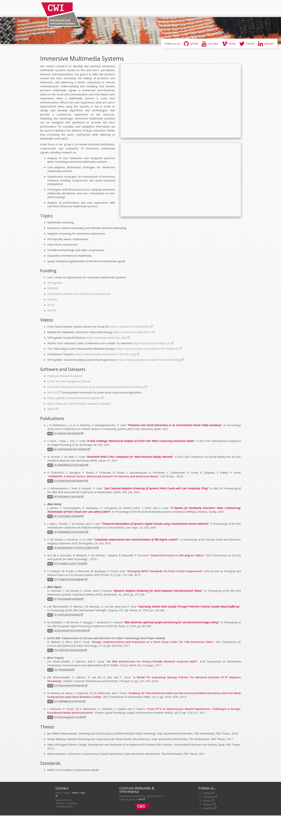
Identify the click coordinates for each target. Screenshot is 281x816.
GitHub (191, 43)
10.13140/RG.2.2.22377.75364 (70, 563)
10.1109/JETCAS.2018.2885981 (70, 579)
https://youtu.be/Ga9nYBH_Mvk (108, 337)
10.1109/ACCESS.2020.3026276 (71, 481)
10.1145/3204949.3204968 (68, 599)
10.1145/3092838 (64, 669)
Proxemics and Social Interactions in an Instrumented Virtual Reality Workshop (97, 387)
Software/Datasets (187, 8)
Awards (233, 8)
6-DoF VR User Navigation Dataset (69, 381)
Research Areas (126, 8)
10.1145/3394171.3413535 (68, 496)
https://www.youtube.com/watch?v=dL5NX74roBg (151, 359)
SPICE (51, 305)
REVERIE (52, 288)
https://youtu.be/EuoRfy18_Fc (153, 343)
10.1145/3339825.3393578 (68, 516)
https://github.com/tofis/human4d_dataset (75, 398)
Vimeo (229, 43)
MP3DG (53, 392)
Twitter (247, 43)
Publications (155, 8)
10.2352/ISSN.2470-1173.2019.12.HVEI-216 (76, 548)
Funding (216, 8)
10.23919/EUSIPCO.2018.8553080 (71, 630)
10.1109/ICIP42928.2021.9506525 (72, 449)
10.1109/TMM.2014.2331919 (69, 701)
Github (208, 793)
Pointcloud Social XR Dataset (65, 376)
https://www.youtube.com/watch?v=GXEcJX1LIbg (107, 354)
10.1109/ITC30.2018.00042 (68, 614)
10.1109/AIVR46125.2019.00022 (71, 532)
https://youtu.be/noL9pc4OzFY (134, 332)
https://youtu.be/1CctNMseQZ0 (131, 326)
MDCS (52, 409)
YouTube (210, 43)
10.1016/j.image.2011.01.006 (70, 717)
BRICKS (52, 310)
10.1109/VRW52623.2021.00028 (71, 465)
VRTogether (55, 282)
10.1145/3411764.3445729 (68, 433)
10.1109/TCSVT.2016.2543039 (70, 650)
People (102, 8)
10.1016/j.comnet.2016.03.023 (70, 685)
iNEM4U (52, 299)
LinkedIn (266, 43)
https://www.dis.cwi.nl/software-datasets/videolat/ (79, 403)
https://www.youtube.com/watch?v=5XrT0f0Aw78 (149, 348)
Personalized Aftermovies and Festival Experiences (79, 294)
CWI (141, 799)
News (86, 8)
